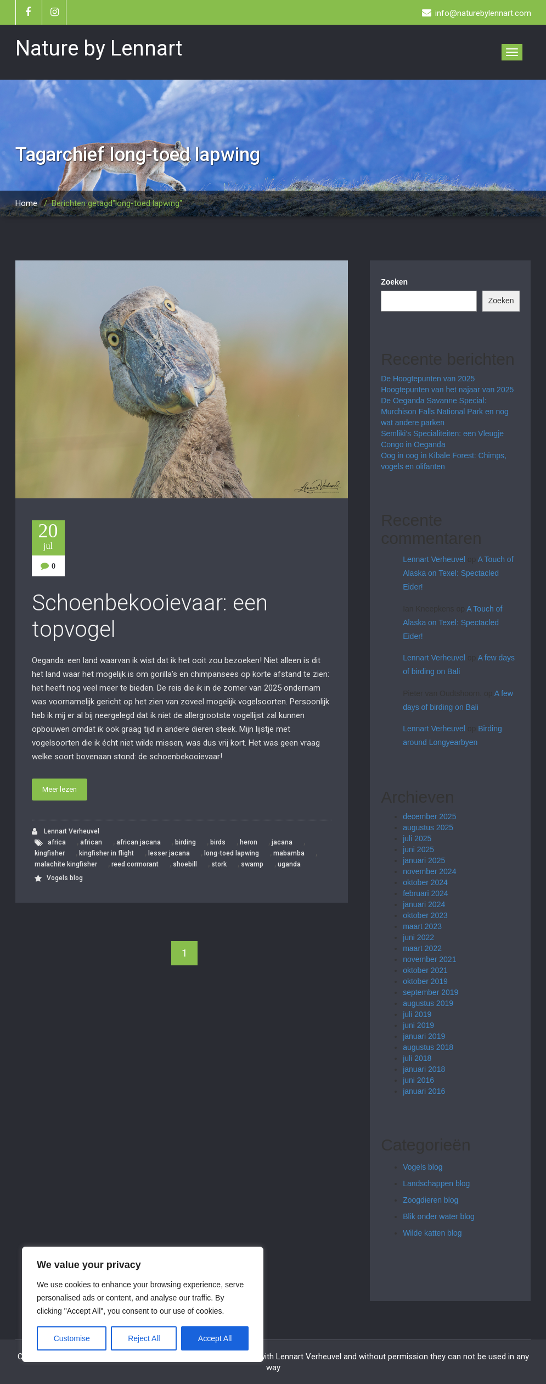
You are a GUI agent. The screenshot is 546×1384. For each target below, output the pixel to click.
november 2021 (429, 959)
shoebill (185, 864)
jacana (282, 842)
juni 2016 (418, 1080)
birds (218, 842)
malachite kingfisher (66, 864)
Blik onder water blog (439, 1216)
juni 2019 (418, 1025)
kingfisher (50, 853)
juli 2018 (417, 1058)
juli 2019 (417, 1014)
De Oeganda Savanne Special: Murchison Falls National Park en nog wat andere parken (445, 411)
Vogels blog (65, 878)
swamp (252, 864)
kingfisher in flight (106, 853)
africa (57, 842)
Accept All (215, 1338)
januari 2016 (424, 1091)
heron (248, 842)
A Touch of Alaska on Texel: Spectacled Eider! (458, 573)
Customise (72, 1338)
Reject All (144, 1338)
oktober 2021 (425, 970)
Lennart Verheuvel (65, 831)
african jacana (138, 842)
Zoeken (394, 281)
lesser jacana (169, 853)
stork (219, 864)
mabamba (289, 853)
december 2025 (429, 816)
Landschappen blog (436, 1183)
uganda (289, 864)
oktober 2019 (425, 981)
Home (26, 203)
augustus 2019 (428, 1003)
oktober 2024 (425, 882)
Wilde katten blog (432, 1233)
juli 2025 (417, 838)
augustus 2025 (428, 827)
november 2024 (429, 871)
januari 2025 (424, 860)
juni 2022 (418, 937)
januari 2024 (424, 904)
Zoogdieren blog (430, 1200)
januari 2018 (424, 1069)
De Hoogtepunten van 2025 (428, 378)
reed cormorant (135, 864)
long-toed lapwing (231, 853)
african (91, 842)
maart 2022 (422, 948)
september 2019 (430, 992)
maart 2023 (422, 926)
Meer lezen (59, 789)
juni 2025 (418, 849)
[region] (142, 1304)
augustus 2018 (428, 1047)
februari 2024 (425, 893)
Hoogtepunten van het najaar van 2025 (447, 389)
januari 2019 (424, 1036)
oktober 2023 (425, 915)
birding (185, 842)
